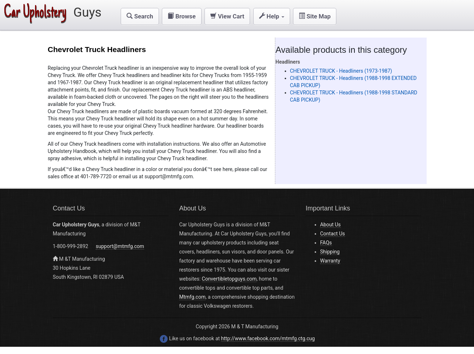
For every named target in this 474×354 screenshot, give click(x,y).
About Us (330, 224)
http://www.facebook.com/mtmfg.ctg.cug (268, 338)
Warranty (330, 261)
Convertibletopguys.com (229, 279)
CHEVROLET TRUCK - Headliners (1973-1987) (341, 71)
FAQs (326, 243)
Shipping (330, 252)
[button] (140, 16)
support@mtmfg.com (120, 246)
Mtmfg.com (192, 297)
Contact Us (332, 233)
